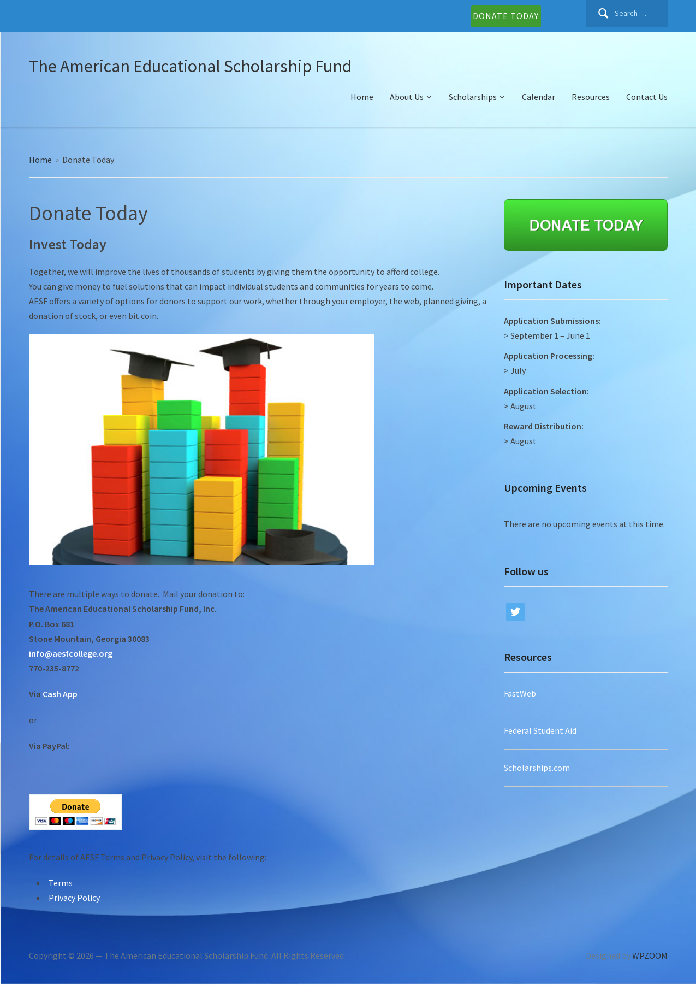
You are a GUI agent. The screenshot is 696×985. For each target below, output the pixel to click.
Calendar (538, 96)
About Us (407, 96)
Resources (591, 96)
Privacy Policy (74, 897)
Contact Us (647, 96)
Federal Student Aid (540, 730)
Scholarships (473, 96)
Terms (61, 882)
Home (361, 96)
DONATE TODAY (506, 15)
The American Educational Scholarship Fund (190, 66)
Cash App (60, 693)
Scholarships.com (537, 767)
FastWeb (520, 693)
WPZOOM (650, 955)
